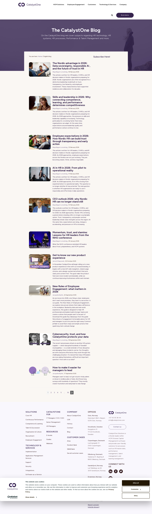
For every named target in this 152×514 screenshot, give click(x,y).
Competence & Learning (34, 424)
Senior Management (53, 422)
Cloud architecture (32, 478)
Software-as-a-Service (34, 474)
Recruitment (30, 436)
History (69, 424)
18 (68, 392)
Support (28, 462)
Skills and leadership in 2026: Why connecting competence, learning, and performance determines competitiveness (72, 101)
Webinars (49, 443)
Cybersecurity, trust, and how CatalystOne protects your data (71, 335)
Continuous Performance (34, 420)
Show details (29, 510)
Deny (136, 508)
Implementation (31, 452)
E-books (49, 435)
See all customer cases (75, 453)
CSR (68, 420)
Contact (70, 428)
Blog (68, 432)
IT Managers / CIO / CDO (55, 418)
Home (40, 56)
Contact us (117, 427)
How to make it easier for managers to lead (67, 369)
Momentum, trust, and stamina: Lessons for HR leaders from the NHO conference (71, 235)
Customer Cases (76, 437)
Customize (136, 502)
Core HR (29, 415)
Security (28, 466)
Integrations (30, 470)
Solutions (31, 412)
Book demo (125, 15)
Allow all (136, 496)
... (64, 392)
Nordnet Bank (72, 445)
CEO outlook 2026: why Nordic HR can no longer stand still (70, 200)
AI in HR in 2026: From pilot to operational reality (69, 169)
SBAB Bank (71, 449)
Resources (52, 432)
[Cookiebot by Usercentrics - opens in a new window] (12, 510)
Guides (48, 439)
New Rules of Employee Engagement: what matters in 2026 (69, 289)
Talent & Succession (33, 428)
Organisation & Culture (33, 432)
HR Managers (51, 426)
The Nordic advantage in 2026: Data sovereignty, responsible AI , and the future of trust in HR (71, 66)
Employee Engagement (34, 440)
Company (72, 412)
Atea (68, 441)
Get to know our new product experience (69, 256)
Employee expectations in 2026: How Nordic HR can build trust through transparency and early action (71, 139)
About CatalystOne (74, 415)
